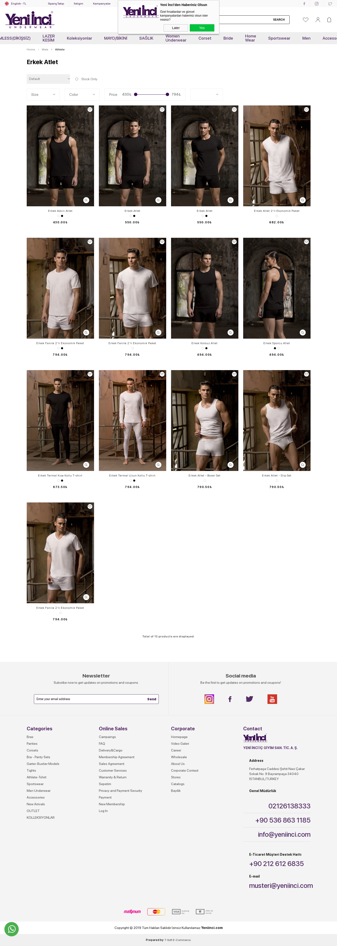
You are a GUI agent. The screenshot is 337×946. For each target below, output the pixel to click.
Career (176, 750)
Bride (228, 38)
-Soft (169, 940)
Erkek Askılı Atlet (60, 211)
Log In (103, 811)
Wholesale (179, 757)
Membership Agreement (116, 757)
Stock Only (86, 79)
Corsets (32, 750)
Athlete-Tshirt (36, 777)
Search (279, 19)
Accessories (36, 797)
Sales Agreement (111, 764)
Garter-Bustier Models (43, 764)
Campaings (107, 737)
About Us (178, 764)
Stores (176, 777)
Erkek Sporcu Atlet (276, 343)
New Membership (112, 804)
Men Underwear (39, 791)
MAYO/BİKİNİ (115, 38)
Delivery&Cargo (110, 750)
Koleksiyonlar (79, 38)
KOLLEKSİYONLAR (41, 817)
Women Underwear (175, 38)
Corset (204, 38)
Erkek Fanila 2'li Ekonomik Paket (60, 343)
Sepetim (105, 784)
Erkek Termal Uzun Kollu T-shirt (132, 475)
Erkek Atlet (132, 211)
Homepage (179, 737)
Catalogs (177, 784)
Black (62, 216)
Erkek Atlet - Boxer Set (205, 475)
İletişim (78, 3)
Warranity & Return (113, 777)
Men (306, 38)
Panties (32, 743)
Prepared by (155, 940)
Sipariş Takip (56, 3)
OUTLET (33, 811)
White (58, 216)
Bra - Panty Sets (38, 757)
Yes (202, 28)
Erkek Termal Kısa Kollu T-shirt (60, 475)
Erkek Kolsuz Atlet (204, 343)
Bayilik (176, 791)
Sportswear (279, 38)
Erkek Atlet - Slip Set (277, 475)
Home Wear (250, 38)
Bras (30, 737)
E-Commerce (182, 940)
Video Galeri (180, 743)
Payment (105, 797)
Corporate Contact (184, 770)
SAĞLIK (146, 38)
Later (176, 28)
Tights (31, 770)
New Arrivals (36, 804)
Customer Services (113, 770)
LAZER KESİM (49, 38)
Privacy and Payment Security (120, 791)
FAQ (102, 743)
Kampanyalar (102, 3)
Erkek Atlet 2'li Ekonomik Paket (277, 211)
